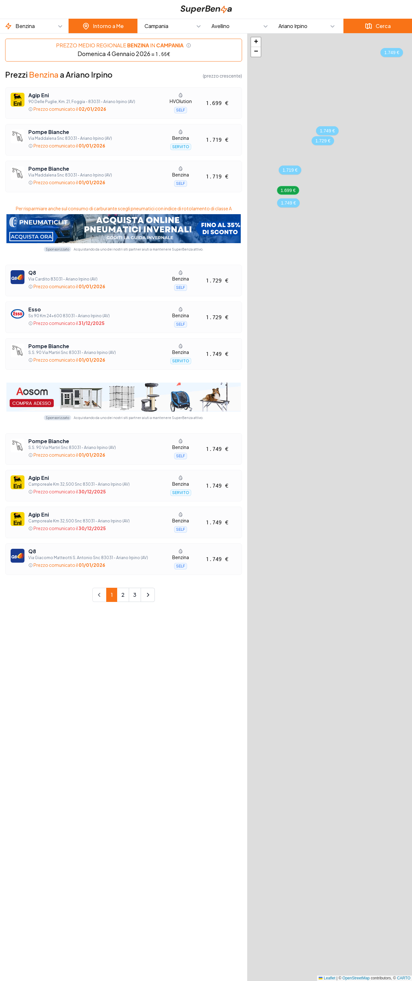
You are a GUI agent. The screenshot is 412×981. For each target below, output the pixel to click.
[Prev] (99, 595)
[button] (34, 26)
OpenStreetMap (356, 978)
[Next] (148, 595)
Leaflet (327, 978)
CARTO (403, 978)
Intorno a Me (103, 26)
